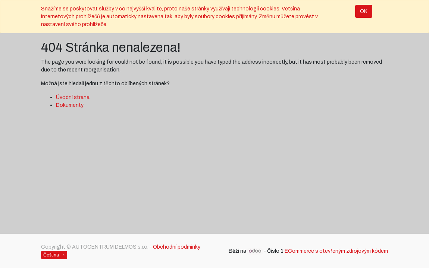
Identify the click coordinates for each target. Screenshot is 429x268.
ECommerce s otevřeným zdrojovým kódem (336, 251)
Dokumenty (70, 105)
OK (363, 11)
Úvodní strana (73, 97)
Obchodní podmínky (176, 247)
